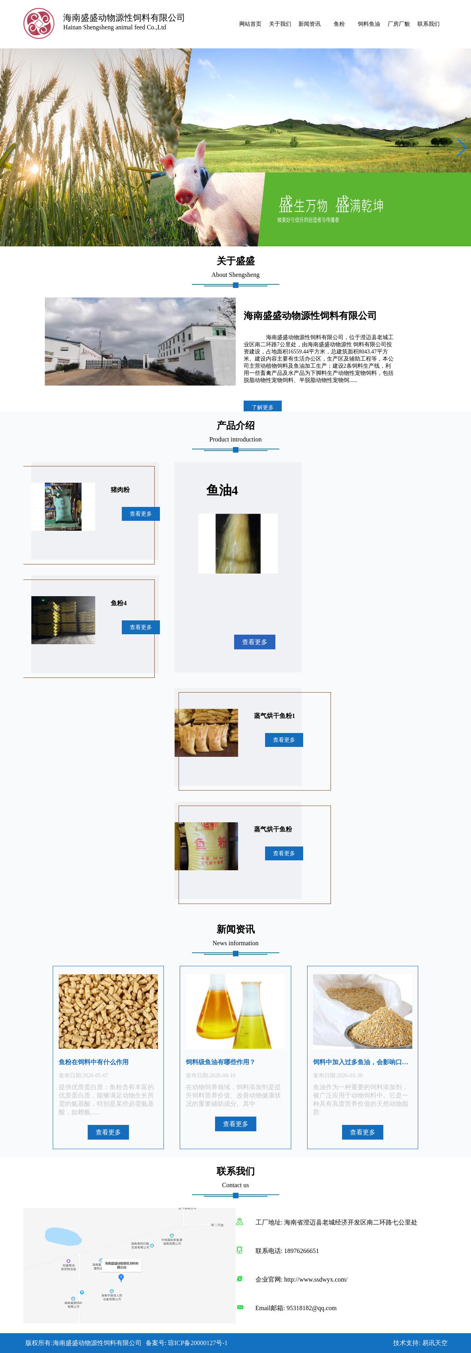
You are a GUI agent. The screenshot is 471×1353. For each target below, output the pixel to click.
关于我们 (280, 24)
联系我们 (428, 24)
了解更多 (263, 408)
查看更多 (141, 514)
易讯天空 (435, 1343)
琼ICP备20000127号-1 (197, 1343)
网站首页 (250, 24)
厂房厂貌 (399, 24)
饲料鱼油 (369, 24)
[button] (461, 147)
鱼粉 (339, 24)
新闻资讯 (309, 24)
